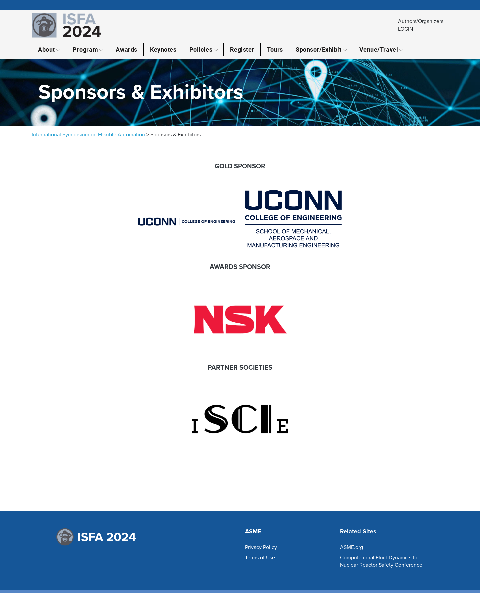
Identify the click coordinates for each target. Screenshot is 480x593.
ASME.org (351, 547)
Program (85, 49)
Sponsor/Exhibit (318, 49)
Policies (200, 49)
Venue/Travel (378, 49)
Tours (275, 49)
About (46, 49)
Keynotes (163, 49)
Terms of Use (260, 557)
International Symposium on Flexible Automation (88, 134)
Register (242, 49)
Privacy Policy (261, 547)
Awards (126, 49)
